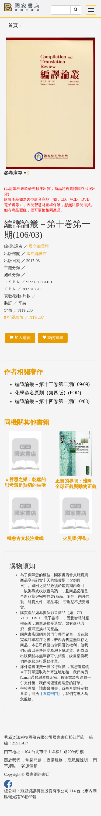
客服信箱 (29, 766)
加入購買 (20, 337)
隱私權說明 (78, 760)
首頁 (13, 25)
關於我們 (12, 760)
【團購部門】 (50, 694)
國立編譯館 (39, 246)
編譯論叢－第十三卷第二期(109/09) (52, 384)
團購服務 (55, 760)
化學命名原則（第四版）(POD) (48, 392)
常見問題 (33, 760)
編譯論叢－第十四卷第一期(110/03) (52, 401)
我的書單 (53, 337)
